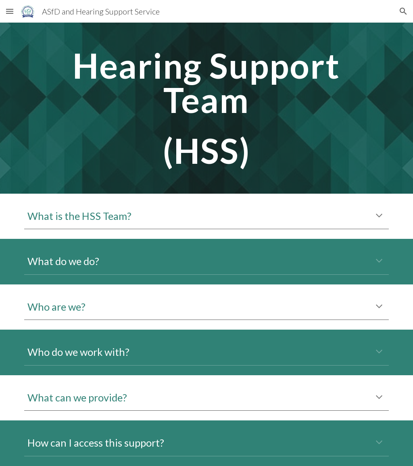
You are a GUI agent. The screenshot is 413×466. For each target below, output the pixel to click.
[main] (206, 108)
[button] (9, 11)
